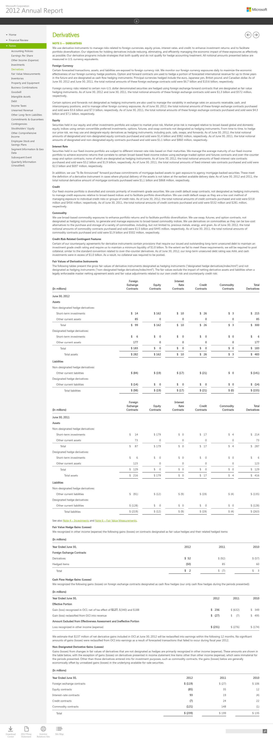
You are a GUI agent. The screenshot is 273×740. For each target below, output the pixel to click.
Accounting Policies (22, 51)
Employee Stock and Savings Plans (23, 142)
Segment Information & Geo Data (27, 150)
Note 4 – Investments (76, 520)
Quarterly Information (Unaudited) (23, 163)
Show (137, 21)
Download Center (11, 732)
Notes (12, 45)
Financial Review (18, 40)
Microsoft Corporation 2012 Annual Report (34, 9)
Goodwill (16, 92)
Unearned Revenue (22, 110)
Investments (18, 64)
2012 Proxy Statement (26, 732)
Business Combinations (24, 87)
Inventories (17, 78)
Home (12, 34)
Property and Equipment (25, 82)
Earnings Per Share (22, 55)
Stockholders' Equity (22, 128)
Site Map (59, 732)
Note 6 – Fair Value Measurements (116, 520)
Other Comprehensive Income (23, 134)
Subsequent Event (21, 157)
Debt (14, 101)
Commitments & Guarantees (27, 119)
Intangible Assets (21, 96)
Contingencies (19, 123)
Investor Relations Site (43, 732)
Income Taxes (18, 105)
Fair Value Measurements (25, 73)
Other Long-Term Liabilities (26, 114)
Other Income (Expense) (25, 60)
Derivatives (17, 69)
